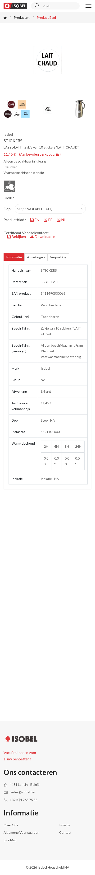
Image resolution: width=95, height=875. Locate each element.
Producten (22, 17)
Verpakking (58, 257)
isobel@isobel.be (22, 792)
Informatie (14, 257)
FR (48, 219)
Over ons (11, 825)
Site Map (10, 840)
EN (35, 219)
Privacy (64, 825)
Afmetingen (36, 257)
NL (61, 219)
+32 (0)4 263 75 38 (23, 800)
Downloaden (42, 236)
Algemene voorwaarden (21, 832)
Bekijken (17, 236)
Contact (65, 832)
